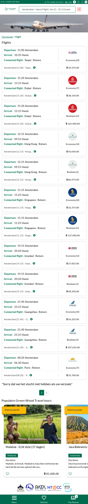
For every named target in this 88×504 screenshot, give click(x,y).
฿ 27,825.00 (72, 263)
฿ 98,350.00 (72, 291)
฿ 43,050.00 (72, 151)
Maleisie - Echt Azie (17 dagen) (25, 447)
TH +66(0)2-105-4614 (55, 2)
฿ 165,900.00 (73, 123)
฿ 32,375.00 (72, 207)
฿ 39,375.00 (72, 67)
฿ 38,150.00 (72, 95)
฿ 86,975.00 (72, 179)
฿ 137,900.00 (73, 235)
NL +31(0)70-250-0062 (11, 2)
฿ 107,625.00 (73, 347)
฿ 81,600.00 (51, 473)
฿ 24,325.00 (72, 319)
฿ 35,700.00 (72, 375)
